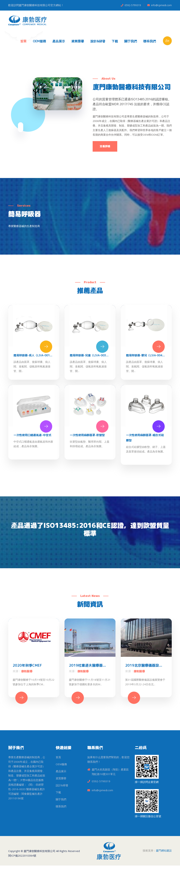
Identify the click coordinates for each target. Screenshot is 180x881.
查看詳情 (105, 156)
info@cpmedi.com (161, 5)
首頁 (23, 41)
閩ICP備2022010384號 (22, 871)
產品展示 (58, 41)
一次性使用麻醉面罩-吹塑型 (87, 447)
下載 (115, 41)
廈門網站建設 (164, 866)
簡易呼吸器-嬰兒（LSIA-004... (145, 367)
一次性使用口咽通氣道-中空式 (32, 447)
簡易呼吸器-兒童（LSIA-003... (89, 367)
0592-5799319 (133, 5)
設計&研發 (97, 41)
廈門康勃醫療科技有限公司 (39, 866)
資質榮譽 (77, 41)
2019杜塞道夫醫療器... (87, 680)
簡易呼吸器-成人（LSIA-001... (33, 367)
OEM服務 (39, 41)
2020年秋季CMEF (27, 680)
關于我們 (130, 41)
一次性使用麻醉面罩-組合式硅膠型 (145, 449)
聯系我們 (149, 41)
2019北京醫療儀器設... (143, 680)
